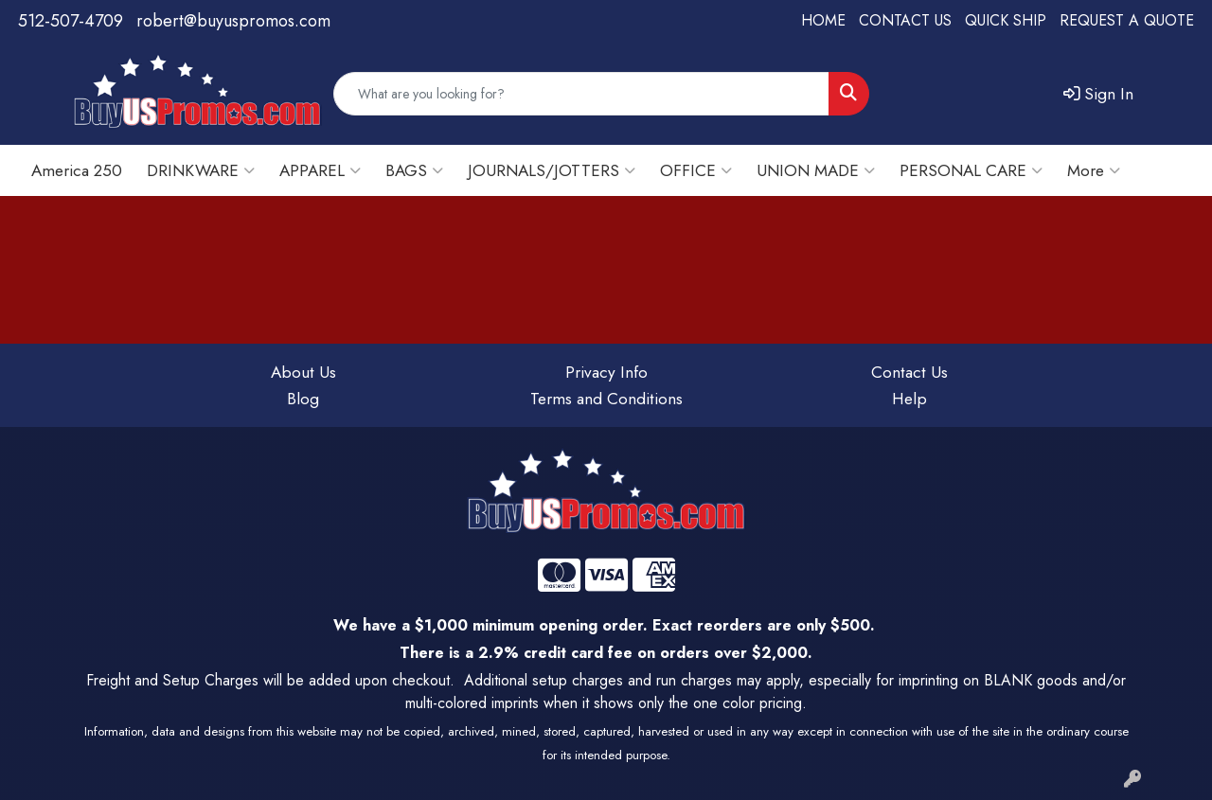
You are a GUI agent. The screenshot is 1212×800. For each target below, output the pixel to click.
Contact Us (909, 371)
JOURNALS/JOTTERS (551, 170)
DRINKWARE (201, 170)
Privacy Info (606, 371)
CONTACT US (905, 20)
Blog (303, 398)
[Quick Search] (581, 94)
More (1093, 170)
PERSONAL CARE (971, 170)
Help (909, 398)
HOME (823, 20)
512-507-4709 (70, 21)
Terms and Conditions (606, 398)
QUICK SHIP (1005, 20)
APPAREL (320, 170)
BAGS (414, 170)
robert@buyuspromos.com (233, 21)
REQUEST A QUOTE (1127, 20)
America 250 (76, 170)
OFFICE (696, 170)
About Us (303, 371)
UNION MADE (816, 170)
